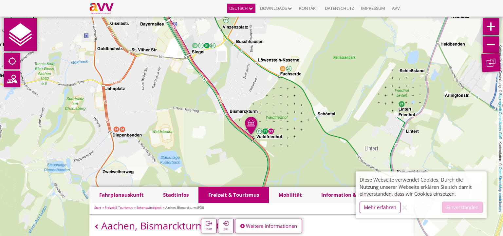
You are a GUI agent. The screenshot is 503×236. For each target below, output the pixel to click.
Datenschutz (339, 8)
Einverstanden (462, 207)
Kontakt (308, 8)
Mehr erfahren (380, 207)
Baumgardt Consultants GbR (500, 116)
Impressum (373, 8)
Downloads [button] (276, 8)
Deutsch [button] (241, 8)
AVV (396, 8)
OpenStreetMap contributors (500, 189)
